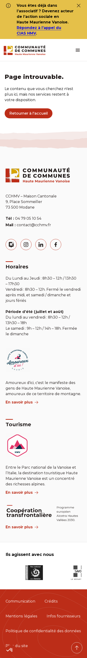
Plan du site (17, 646)
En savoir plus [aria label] (22, 402)
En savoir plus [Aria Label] (22, 527)
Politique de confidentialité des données (43, 631)
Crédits (51, 601)
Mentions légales (21, 616)
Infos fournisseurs (64, 616)
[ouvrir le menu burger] (77, 50)
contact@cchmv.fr (34, 225)
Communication (20, 601)
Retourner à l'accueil (28, 113)
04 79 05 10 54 (28, 218)
